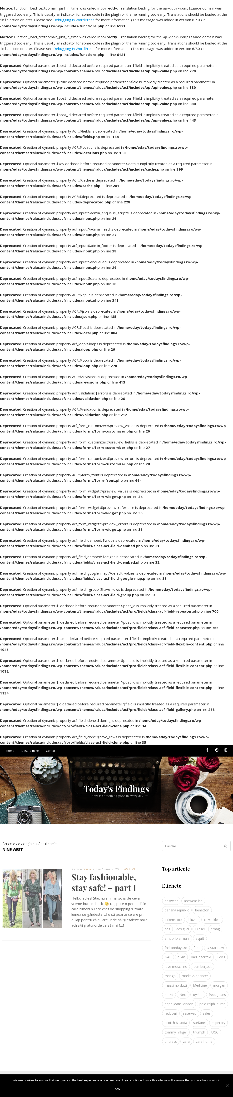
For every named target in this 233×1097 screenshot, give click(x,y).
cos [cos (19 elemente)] (167, 926)
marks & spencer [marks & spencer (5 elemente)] (195, 973)
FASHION (129, 866)
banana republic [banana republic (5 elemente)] (177, 907)
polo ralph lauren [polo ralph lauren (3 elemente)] (212, 1001)
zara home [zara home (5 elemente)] (204, 1038)
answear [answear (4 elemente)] (171, 898)
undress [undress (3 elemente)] (171, 1038)
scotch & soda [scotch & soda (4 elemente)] (176, 1020)
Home (10, 748)
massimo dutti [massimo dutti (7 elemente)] (176, 982)
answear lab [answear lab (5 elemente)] (193, 898)
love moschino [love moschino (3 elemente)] (176, 963)
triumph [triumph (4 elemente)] (199, 1029)
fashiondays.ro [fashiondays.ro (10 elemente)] (176, 945)
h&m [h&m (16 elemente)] (181, 954)
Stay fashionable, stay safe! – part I (104, 879)
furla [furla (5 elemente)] (196, 945)
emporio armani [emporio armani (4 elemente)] (177, 935)
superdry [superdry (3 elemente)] (218, 1020)
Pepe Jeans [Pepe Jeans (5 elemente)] (217, 991)
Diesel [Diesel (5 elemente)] (200, 926)
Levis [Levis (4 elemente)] (221, 954)
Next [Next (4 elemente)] (183, 991)
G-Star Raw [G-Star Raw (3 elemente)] (215, 945)
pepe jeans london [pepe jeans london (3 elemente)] (179, 1001)
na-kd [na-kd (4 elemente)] (169, 991)
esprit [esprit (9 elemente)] (200, 935)
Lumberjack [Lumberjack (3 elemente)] (202, 963)
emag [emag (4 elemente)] (215, 926)
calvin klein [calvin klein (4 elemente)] (212, 917)
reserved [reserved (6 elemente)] (190, 1010)
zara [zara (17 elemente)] (186, 1038)
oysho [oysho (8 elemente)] (198, 991)
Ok (117, 1089)
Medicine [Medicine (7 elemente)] (200, 982)
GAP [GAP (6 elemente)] (168, 954)
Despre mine (30, 748)
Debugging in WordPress (73, 19)
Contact (51, 748)
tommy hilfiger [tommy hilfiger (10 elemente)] (176, 1029)
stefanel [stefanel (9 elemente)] (199, 1020)
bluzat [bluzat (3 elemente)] (193, 917)
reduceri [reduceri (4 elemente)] (171, 1010)
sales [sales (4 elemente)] (207, 1010)
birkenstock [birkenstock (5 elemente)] (173, 917)
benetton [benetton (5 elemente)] (202, 907)
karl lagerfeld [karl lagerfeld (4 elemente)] (201, 954)
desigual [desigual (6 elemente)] (182, 926)
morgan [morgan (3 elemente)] (219, 982)
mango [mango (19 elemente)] (170, 973)
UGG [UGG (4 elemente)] (214, 1029)
